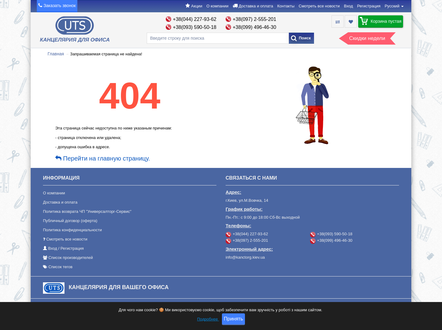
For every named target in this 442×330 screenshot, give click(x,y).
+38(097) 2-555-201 (254, 19)
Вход (348, 6)
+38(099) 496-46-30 (254, 27)
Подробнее (208, 322)
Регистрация (369, 6)
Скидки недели (367, 38)
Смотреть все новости (319, 6)
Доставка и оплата (255, 6)
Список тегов (60, 266)
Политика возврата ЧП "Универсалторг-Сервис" (87, 211)
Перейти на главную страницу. (102, 158)
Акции (196, 6)
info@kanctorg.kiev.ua (245, 257)
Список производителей (70, 257)
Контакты (285, 6)
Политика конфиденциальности (72, 230)
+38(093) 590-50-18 (194, 27)
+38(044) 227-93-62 (194, 19)
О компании (218, 6)
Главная (56, 53)
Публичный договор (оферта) (70, 220)
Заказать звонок (60, 5)
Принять (233, 322)
